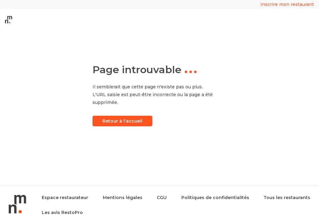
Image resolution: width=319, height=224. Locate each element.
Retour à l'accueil (122, 121)
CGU (162, 197)
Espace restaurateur (65, 197)
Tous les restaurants (287, 197)
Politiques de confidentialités (215, 197)
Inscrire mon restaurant (287, 4)
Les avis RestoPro (62, 212)
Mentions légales (122, 197)
